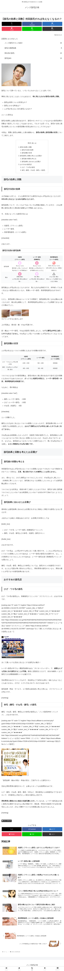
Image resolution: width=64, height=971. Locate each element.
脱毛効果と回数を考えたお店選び (31, 156)
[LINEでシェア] (32, 29)
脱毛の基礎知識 (6, 821)
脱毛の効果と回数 (26, 147)
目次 (29, 143)
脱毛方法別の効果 (28, 150)
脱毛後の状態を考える (29, 159)
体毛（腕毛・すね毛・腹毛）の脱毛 (33, 171)
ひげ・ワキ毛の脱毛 (28, 168)
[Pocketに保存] (12, 29)
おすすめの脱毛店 (26, 165)
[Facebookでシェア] (32, 24)
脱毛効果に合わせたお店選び (31, 162)
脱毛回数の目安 (27, 153)
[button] (52, 29)
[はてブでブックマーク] (52, 24)
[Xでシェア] (12, 24)
